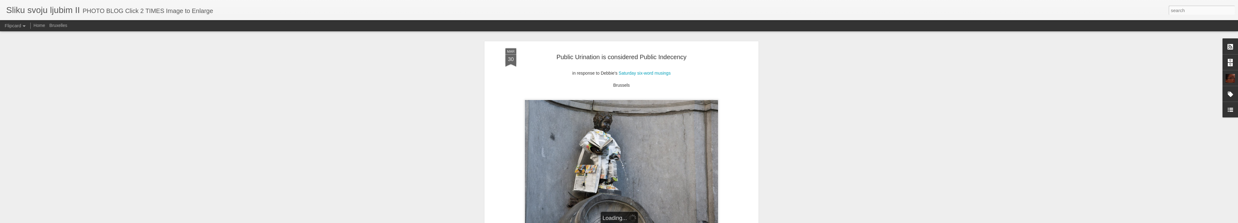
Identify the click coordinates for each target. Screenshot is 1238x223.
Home (39, 25)
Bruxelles (58, 25)
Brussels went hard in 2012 (534, 201)
